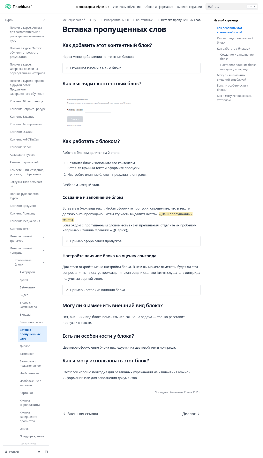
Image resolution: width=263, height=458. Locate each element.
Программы (25, 391)
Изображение (29, 114)
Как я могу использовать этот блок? (234, 98)
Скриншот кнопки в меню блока (95, 68)
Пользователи (25, 414)
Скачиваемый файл (29, 226)
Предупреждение (32, 177)
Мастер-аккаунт (25, 437)
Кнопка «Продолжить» (30, 143)
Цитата (25, 293)
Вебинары (25, 383)
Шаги (23, 301)
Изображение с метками (30, 123)
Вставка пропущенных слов (30, 74)
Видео (24, 35)
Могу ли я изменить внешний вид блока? (231, 77)
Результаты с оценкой (28, 214)
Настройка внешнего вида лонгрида (29, 342)
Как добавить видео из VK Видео (29, 330)
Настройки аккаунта (25, 422)
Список (25, 251)
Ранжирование (30, 192)
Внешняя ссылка (31, 63)
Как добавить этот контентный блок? (229, 30)
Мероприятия (25, 399)
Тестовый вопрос (32, 286)
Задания (25, 368)
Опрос (24, 169)
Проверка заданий (25, 406)
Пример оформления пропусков (95, 241)
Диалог (25, 87)
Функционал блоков (30, 311)
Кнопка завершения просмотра (28, 157)
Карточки (26, 133)
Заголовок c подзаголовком (30, 104)
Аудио (24, 20)
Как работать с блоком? (233, 48)
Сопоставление (30, 243)
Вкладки (25, 55)
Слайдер (26, 236)
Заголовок (27, 94)
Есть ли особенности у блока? (232, 87)
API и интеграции (25, 429)
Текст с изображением (30, 276)
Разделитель (28, 184)
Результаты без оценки (30, 202)
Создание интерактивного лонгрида (26, 356)
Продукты (25, 444)
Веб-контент (28, 28)
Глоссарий (22, 320)
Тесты (25, 376)
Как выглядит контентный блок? (235, 40)
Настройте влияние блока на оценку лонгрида (238, 67)
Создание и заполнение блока (237, 57)
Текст (23, 266)
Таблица (25, 258)
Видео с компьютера (28, 45)
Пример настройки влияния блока (97, 290)
